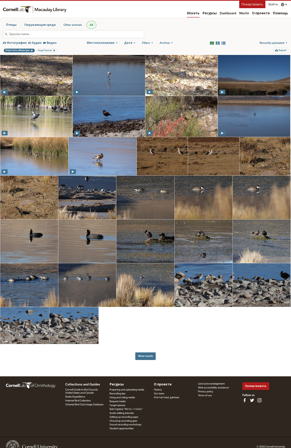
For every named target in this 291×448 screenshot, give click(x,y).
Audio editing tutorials (121, 413)
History (158, 389)
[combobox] (76, 34)
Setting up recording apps (123, 417)
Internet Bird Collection (78, 400)
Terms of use (205, 395)
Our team (159, 393)
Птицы (11, 24)
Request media (117, 401)
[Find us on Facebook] (244, 400)
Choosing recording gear (123, 421)
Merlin (244, 13)
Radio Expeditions (75, 396)
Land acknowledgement (211, 383)
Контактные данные (166, 397)
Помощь (280, 13)
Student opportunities (121, 428)
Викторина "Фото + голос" (126, 409)
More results (145, 356)
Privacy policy (205, 391)
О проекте (261, 13)
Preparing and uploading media (126, 389)
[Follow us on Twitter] (252, 400)
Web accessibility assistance (213, 387)
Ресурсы (209, 13)
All (91, 24)
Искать (193, 13)
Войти (273, 4)
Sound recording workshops (125, 424)
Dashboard (228, 13)
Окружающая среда (40, 24)
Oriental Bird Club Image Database (84, 404)
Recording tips (117, 393)
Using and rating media (122, 397)
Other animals (72, 24)
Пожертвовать (252, 4)
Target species (117, 405)
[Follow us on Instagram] (259, 400)
